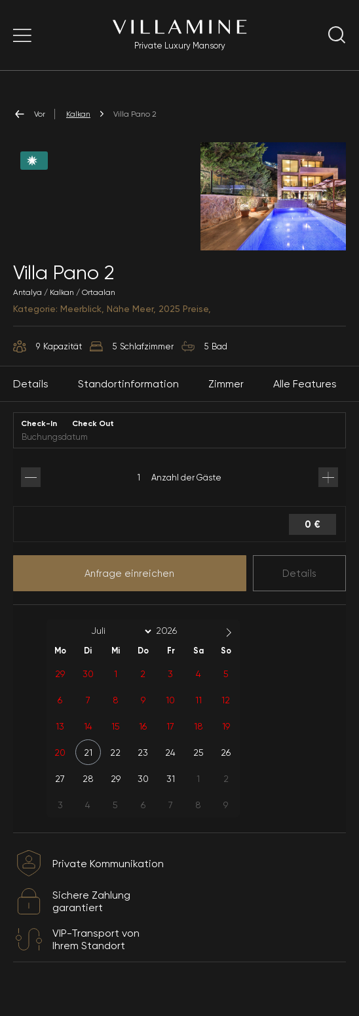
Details (299, 588)
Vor (29, 114)
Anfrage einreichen (129, 588)
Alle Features (305, 398)
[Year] (176, 645)
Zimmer (226, 398)
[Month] (119, 646)
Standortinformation (128, 398)
